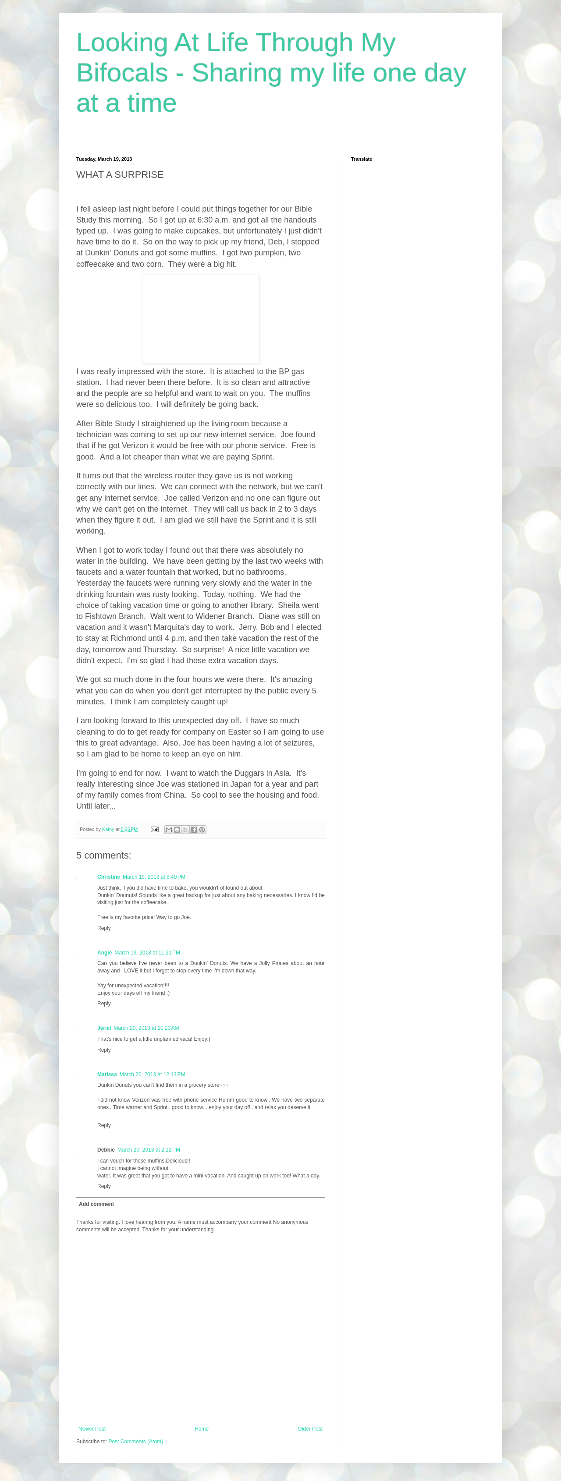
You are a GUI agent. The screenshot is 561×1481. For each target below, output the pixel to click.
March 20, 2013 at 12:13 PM (152, 1074)
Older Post (310, 1429)
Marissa (107, 1074)
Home (202, 1429)
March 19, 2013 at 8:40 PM (154, 877)
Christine (108, 877)
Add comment (96, 1204)
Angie (104, 953)
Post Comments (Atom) (135, 1442)
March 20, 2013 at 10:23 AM (146, 1028)
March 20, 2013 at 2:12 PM (148, 1150)
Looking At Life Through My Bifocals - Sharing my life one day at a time (271, 72)
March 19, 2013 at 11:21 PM (147, 953)
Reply (104, 928)
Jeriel (104, 1028)
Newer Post (92, 1429)
